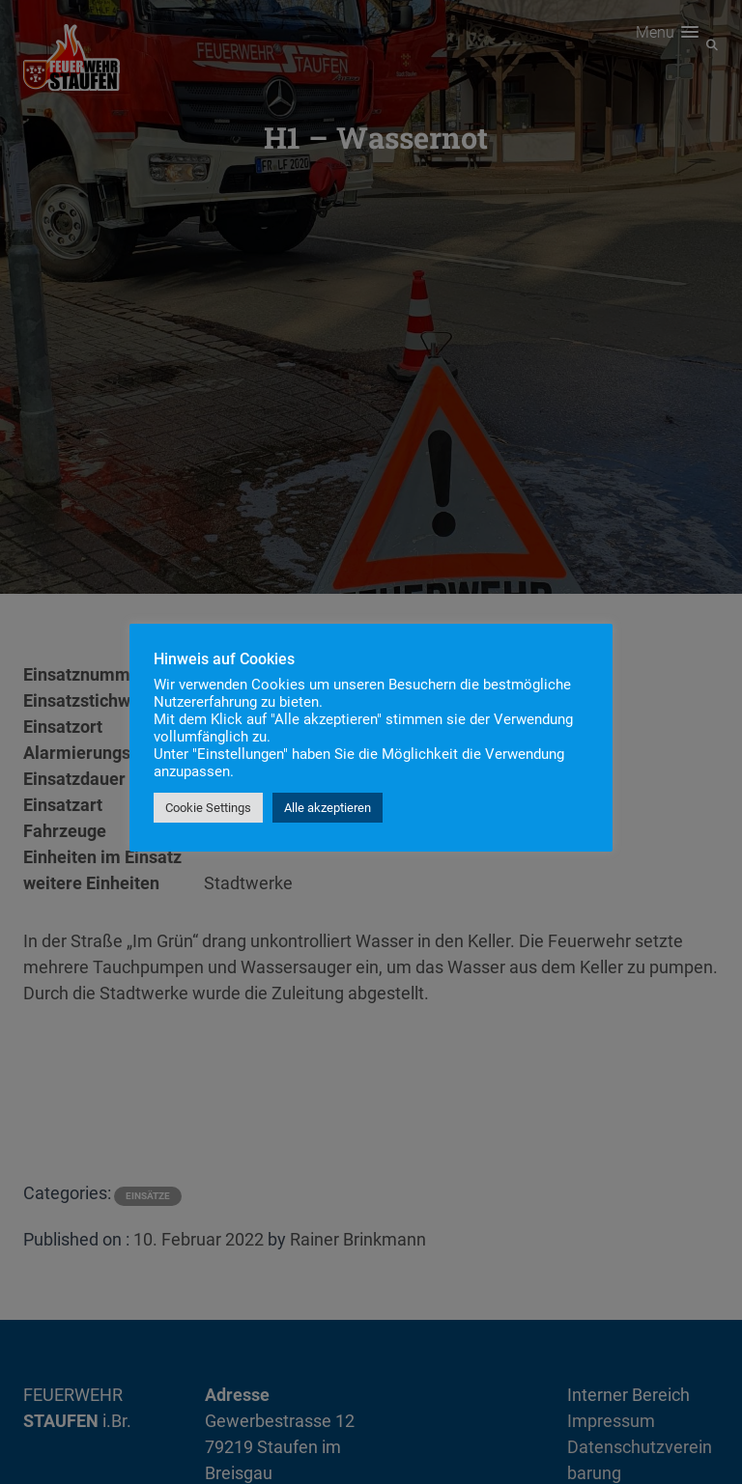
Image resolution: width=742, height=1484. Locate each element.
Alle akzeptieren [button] (327, 807)
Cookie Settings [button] (208, 807)
